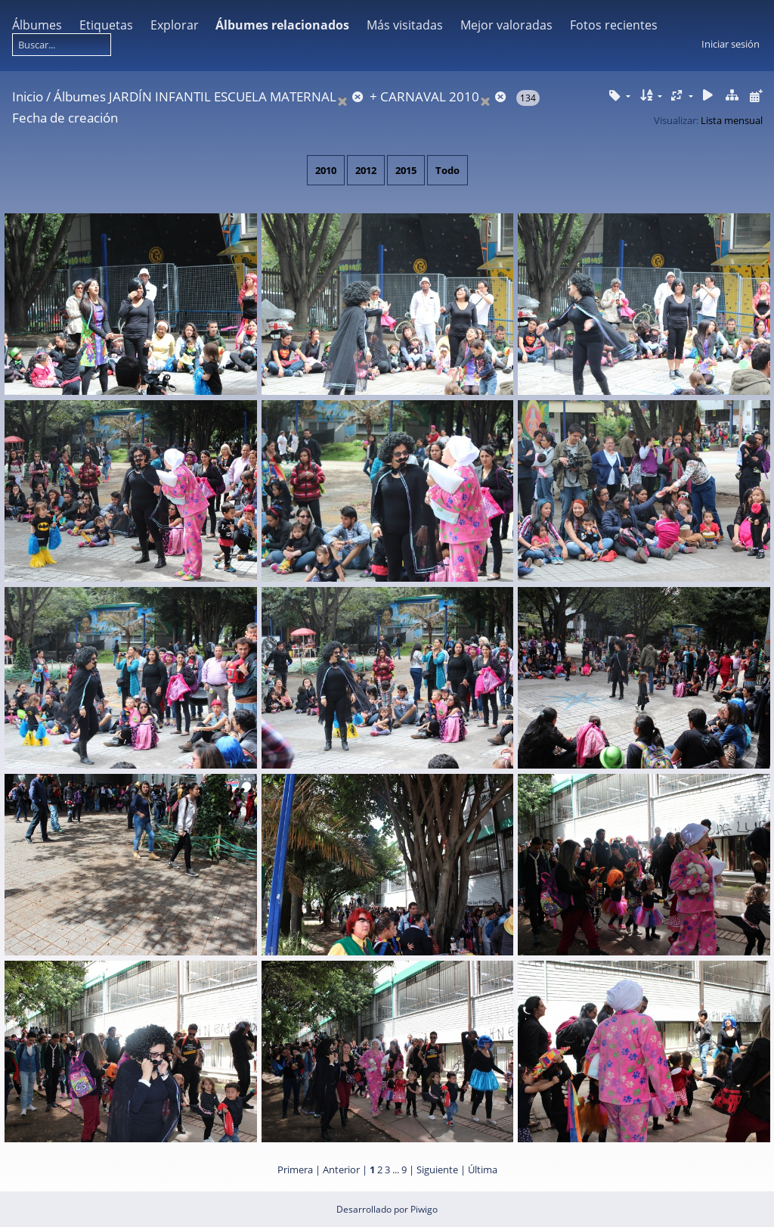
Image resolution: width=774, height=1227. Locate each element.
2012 (365, 170)
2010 (325, 170)
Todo (447, 170)
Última (482, 1169)
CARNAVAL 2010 (429, 96)
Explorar (174, 25)
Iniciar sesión (730, 44)
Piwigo (424, 1209)
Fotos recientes (614, 25)
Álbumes (37, 25)
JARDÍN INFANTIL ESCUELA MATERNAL (222, 96)
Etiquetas (106, 25)
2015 (405, 170)
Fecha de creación (65, 117)
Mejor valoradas (506, 25)
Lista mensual (732, 120)
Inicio (27, 96)
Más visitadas (405, 25)
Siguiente (437, 1169)
